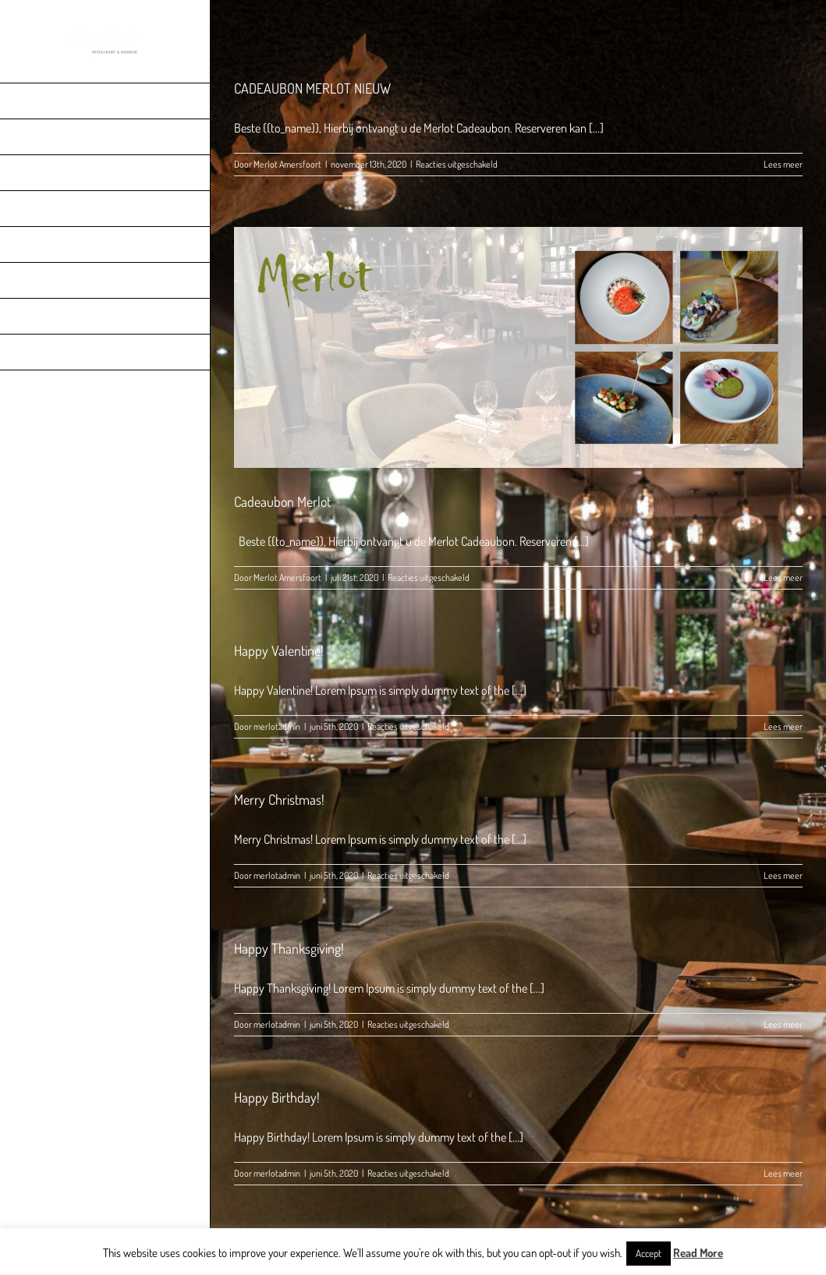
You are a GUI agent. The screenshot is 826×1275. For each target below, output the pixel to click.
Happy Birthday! (277, 1097)
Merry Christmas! (279, 799)
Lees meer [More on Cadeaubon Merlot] (783, 577)
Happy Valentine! (279, 650)
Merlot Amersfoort (287, 164)
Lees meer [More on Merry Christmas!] (783, 875)
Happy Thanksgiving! (289, 948)
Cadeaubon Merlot (282, 501)
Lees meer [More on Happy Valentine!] (783, 726)
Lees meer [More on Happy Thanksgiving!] (783, 1024)
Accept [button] (648, 1253)
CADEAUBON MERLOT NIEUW (312, 88)
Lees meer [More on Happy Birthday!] (783, 1173)
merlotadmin (276, 726)
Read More (698, 1252)
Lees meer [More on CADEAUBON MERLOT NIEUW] (783, 164)
